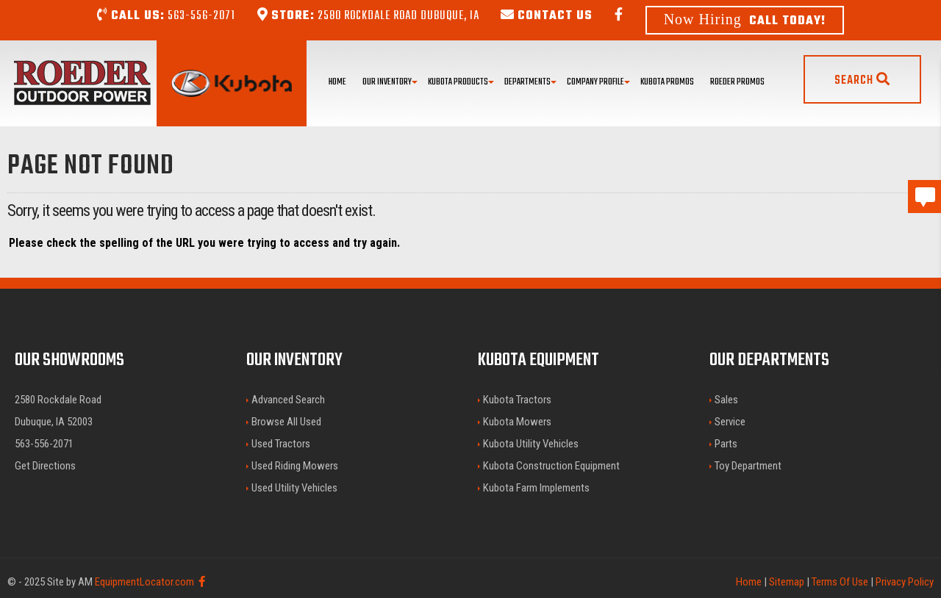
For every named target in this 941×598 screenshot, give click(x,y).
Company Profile (598, 82)
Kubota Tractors (517, 399)
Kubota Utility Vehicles (531, 443)
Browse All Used (286, 421)
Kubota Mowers (517, 421)
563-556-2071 (166, 16)
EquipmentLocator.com (144, 581)
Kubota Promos (667, 82)
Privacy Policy (905, 581)
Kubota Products (461, 82)
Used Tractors (280, 443)
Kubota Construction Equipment (551, 465)
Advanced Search (288, 399)
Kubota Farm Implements (536, 487)
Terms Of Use (840, 581)
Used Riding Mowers (294, 465)
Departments (530, 82)
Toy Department (748, 465)
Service (730, 421)
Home (337, 82)
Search (862, 80)
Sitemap (786, 581)
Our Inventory (390, 82)
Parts (726, 443)
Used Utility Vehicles (294, 487)
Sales (726, 399)
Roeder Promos (737, 82)
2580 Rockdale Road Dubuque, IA (368, 16)
